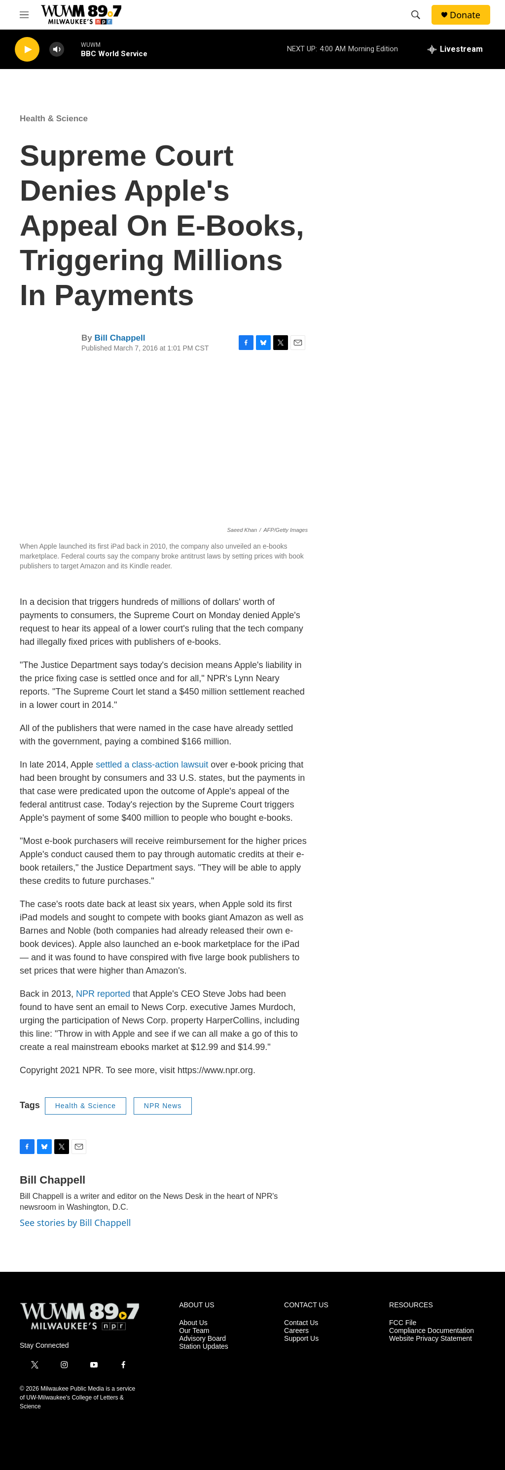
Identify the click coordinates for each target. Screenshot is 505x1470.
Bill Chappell (119, 338)
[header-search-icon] (415, 14)
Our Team (194, 1330)
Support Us (301, 1338)
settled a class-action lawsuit (152, 765)
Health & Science (54, 118)
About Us (193, 1323)
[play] (27, 49)
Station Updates (203, 1346)
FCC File (402, 1323)
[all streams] (455, 49)
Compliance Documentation (431, 1330)
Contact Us (301, 1323)
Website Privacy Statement (430, 1338)
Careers (296, 1330)
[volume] (56, 49)
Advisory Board (202, 1338)
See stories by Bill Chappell (75, 1222)
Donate (465, 15)
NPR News (162, 1106)
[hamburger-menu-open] (24, 15)
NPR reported (103, 994)
